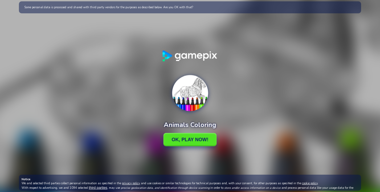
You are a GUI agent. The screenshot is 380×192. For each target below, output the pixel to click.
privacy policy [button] (131, 183)
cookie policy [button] (310, 183)
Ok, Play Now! (189, 139)
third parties (98, 188)
